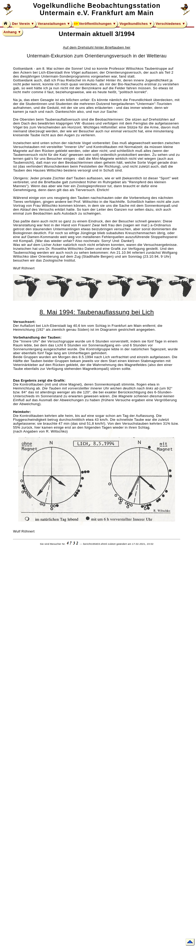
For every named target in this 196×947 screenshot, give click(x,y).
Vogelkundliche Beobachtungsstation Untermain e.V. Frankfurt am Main (96, 9)
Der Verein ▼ (23, 24)
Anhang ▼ (12, 32)
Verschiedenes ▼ (171, 24)
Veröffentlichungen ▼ (97, 24)
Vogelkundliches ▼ (135, 24)
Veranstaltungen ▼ (54, 24)
